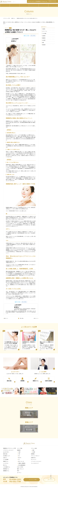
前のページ (6, 319)
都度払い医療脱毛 (22, 465)
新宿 (33, 452)
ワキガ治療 (44, 33)
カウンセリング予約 (32, 481)
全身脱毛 (43, 35)
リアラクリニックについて (8, 452)
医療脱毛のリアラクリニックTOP (9, 450)
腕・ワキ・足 (21, 463)
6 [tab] (31, 398)
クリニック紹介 (34, 450)
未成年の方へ (33, 460)
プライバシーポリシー (35, 458)
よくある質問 (5, 461)
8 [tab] (34, 398)
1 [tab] (23, 398)
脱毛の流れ (5, 456)
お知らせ (5, 460)
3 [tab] (26, 398)
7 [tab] (32, 398)
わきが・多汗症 (20, 469)
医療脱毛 (43, 38)
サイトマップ (33, 461)
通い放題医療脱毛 (22, 467)
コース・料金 (19, 450)
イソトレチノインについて (36, 463)
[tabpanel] (10, 393)
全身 (19, 454)
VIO (19, 456)
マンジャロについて (35, 465)
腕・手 (20, 460)
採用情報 (32, 456)
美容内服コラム (6, 471)
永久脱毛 (43, 40)
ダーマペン (19, 474)
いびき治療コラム (6, 469)
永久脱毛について (6, 458)
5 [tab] (29, 398)
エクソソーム (44, 31)
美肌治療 (43, 44)
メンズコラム (5, 465)
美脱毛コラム (5, 463)
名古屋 (33, 454)
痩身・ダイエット (20, 471)
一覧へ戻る (20, 319)
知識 (43, 42)
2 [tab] (25, 398)
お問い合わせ (49, 481)
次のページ (36, 319)
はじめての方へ (6, 454)
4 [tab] (28, 398)
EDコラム (5, 467)
